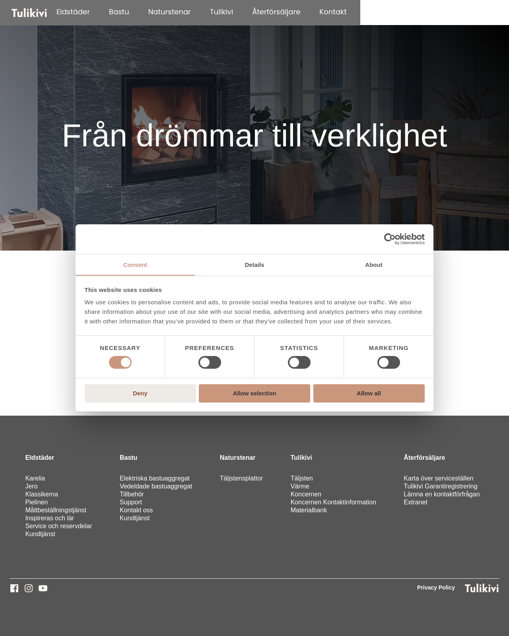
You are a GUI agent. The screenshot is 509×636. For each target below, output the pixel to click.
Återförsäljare (381, 12)
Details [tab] (254, 264)
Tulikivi (326, 12)
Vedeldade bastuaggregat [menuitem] (156, 486)
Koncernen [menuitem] (306, 494)
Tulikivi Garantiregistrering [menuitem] (440, 486)
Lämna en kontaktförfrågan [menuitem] (442, 494)
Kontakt (438, 12)
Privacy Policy (436, 587)
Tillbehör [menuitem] (132, 494)
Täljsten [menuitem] (302, 478)
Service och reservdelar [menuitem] (58, 526)
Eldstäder (178, 12)
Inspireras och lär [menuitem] (49, 518)
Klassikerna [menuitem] (41, 494)
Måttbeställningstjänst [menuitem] (55, 510)
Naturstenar (274, 12)
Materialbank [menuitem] (309, 510)
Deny (140, 393)
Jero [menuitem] (31, 486)
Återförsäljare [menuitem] (424, 457)
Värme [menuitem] (300, 486)
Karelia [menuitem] (35, 478)
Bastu (224, 12)
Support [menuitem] (131, 502)
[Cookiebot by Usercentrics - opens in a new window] (390, 239)
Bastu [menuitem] (128, 457)
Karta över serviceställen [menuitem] (438, 478)
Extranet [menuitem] (415, 502)
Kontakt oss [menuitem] (136, 510)
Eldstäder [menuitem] (39, 457)
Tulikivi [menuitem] (301, 457)
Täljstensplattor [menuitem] (241, 478)
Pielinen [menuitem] (36, 502)
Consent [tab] (135, 264)
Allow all (369, 393)
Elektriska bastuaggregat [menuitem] (155, 478)
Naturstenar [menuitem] (238, 457)
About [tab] (373, 264)
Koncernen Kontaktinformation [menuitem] (333, 502)
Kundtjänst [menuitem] (40, 534)
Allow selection (254, 393)
